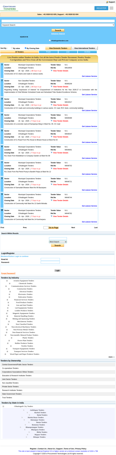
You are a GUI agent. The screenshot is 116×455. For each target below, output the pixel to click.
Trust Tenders (7, 398)
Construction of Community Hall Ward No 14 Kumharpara (24, 219)
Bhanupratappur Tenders (34, 427)
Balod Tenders (42, 415)
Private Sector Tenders (10, 387)
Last (96, 228)
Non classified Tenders (10, 383)
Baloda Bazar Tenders (36, 417)
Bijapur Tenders (40, 435)
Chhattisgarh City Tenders (23, 406)
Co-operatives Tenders (10, 368)
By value (16, 48)
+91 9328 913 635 (49, 14)
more (110, 357)
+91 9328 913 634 (71, 14)
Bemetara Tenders (38, 425)
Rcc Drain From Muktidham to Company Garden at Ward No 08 (27, 156)
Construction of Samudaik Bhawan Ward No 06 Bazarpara (25, 188)
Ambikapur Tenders (37, 410)
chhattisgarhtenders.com (59, 40)
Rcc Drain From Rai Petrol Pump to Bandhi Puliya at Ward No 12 (27, 172)
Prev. (25, 228)
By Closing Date (33, 48)
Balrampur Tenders (37, 420)
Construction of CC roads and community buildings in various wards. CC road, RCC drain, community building (43, 108)
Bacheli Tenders (40, 412)
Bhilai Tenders (42, 432)
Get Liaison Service (89, 76)
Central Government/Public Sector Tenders (17, 365)
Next (73, 228)
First (2, 228)
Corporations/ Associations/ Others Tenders (17, 372)
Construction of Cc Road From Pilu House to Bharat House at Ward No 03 (31, 140)
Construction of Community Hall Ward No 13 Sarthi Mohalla (25, 203)
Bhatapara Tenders (38, 430)
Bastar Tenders (41, 422)
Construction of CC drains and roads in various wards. (23, 74)
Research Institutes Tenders (12, 390)
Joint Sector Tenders (9, 379)
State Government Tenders (12, 394)
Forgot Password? (8, 273)
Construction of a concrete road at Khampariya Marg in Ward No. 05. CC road (32, 124)
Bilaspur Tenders (39, 437)
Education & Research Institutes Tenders (17, 376)
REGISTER (101, 8)
